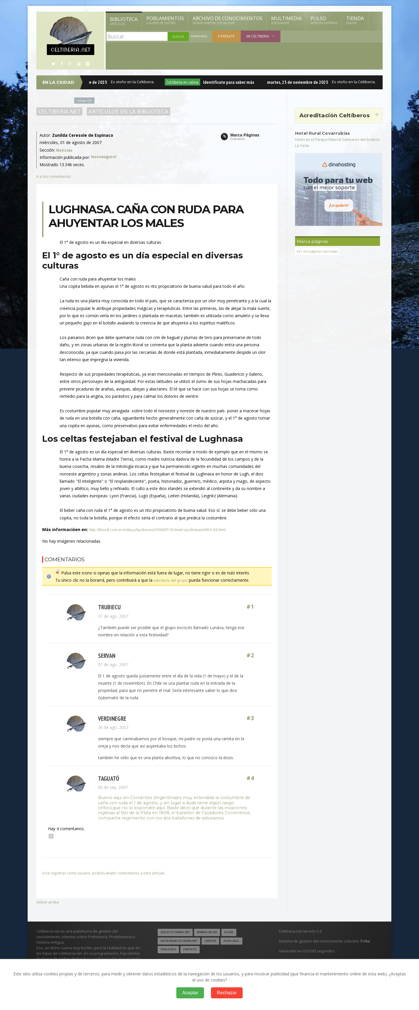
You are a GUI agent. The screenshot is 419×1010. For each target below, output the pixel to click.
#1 (250, 607)
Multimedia (286, 20)
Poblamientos (165, 20)
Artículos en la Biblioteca (125, 111)
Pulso (324, 20)
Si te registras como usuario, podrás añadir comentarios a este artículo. (109, 873)
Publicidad (169, 951)
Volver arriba (48, 902)
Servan (106, 656)
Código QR (85, 100)
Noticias (65, 150)
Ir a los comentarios (55, 176)
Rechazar (227, 992)
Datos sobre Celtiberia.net (182, 942)
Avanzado (199, 36)
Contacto (193, 951)
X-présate (227, 36)
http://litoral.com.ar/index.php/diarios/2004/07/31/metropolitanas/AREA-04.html (163, 529)
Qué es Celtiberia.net (178, 933)
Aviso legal (243, 942)
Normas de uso (215, 933)
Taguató (108, 778)
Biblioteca (124, 21)
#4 (250, 778)
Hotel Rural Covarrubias (325, 133)
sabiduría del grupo (171, 580)
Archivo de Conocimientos (227, 20)
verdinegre (112, 719)
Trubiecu (109, 607)
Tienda (355, 20)
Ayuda (239, 933)
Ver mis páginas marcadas (319, 251)
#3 (250, 718)
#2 (250, 655)
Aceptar (190, 992)
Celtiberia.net (58, 111)
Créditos (219, 942)
